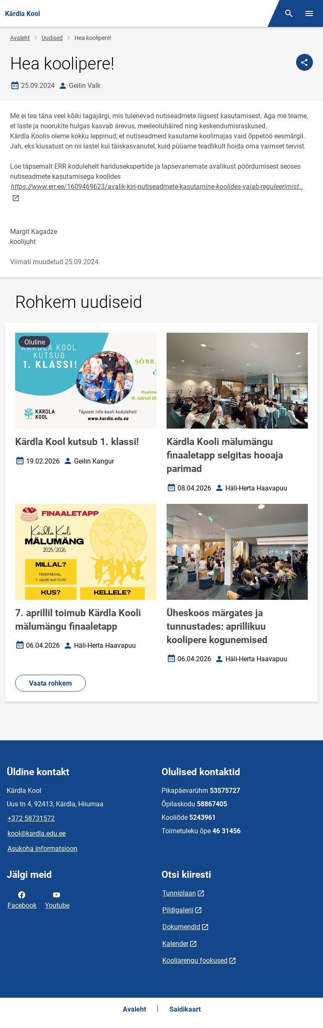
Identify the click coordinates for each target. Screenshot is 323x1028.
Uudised (52, 37)
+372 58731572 (31, 818)
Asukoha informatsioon (42, 849)
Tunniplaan (179, 893)
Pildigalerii (177, 910)
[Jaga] (304, 62)
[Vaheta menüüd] (309, 13)
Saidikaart (185, 1009)
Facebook (22, 899)
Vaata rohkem (50, 683)
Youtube (57, 899)
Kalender (175, 944)
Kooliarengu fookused (195, 960)
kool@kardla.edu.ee (37, 833)
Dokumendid (181, 927)
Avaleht (20, 37)
